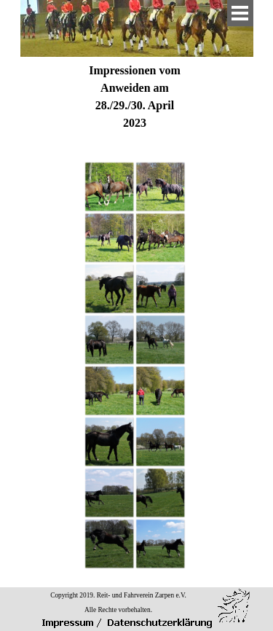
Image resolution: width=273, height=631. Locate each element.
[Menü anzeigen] (240, 13)
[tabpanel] (135, 97)
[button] (109, 186)
